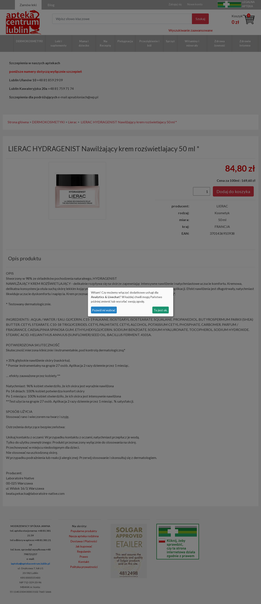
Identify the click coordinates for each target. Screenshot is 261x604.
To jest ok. (160, 310)
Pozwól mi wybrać (103, 310)
